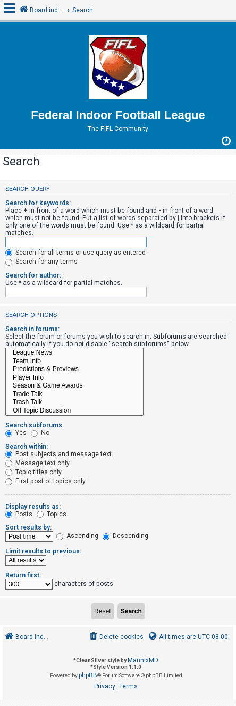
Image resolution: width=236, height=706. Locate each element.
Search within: (26, 446)
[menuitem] (116, 637)
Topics (51, 514)
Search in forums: (32, 329)
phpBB (88, 675)
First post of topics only (45, 481)
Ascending (77, 536)
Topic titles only (33, 472)
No (40, 432)
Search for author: (33, 275)
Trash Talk (74, 402)
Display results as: (33, 506)
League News (74, 353)
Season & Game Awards (74, 386)
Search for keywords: (38, 203)
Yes (16, 432)
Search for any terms (41, 261)
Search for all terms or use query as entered (75, 252)
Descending (125, 536)
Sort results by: (28, 527)
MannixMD (143, 660)
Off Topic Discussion (74, 411)
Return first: (23, 575)
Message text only (37, 463)
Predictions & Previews (74, 369)
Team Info (74, 361)
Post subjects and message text (58, 454)
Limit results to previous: (43, 551)
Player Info (74, 378)
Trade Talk (74, 394)
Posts (18, 514)
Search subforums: (34, 425)
